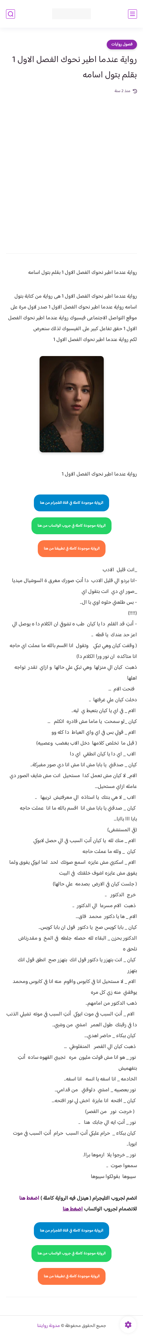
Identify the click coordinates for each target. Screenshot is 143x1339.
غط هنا (26, 1198)
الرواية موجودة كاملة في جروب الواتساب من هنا (71, 525)
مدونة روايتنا (48, 1326)
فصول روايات (122, 44)
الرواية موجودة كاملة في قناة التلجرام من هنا (71, 503)
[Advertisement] (71, 169)
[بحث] (10, 14)
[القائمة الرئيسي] (132, 14)
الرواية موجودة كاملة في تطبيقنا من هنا (72, 548)
